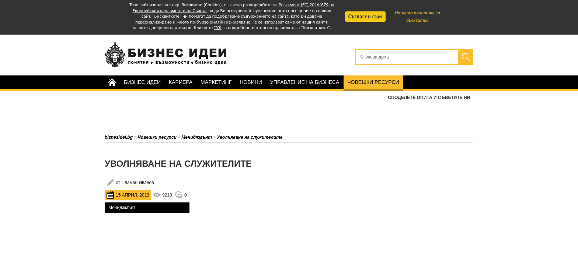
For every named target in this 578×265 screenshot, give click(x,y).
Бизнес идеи (142, 82)
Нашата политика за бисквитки (417, 16)
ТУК (217, 27)
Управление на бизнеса (304, 82)
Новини (251, 82)
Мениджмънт (121, 207)
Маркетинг (216, 82)
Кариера (180, 82)
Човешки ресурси (373, 82)
